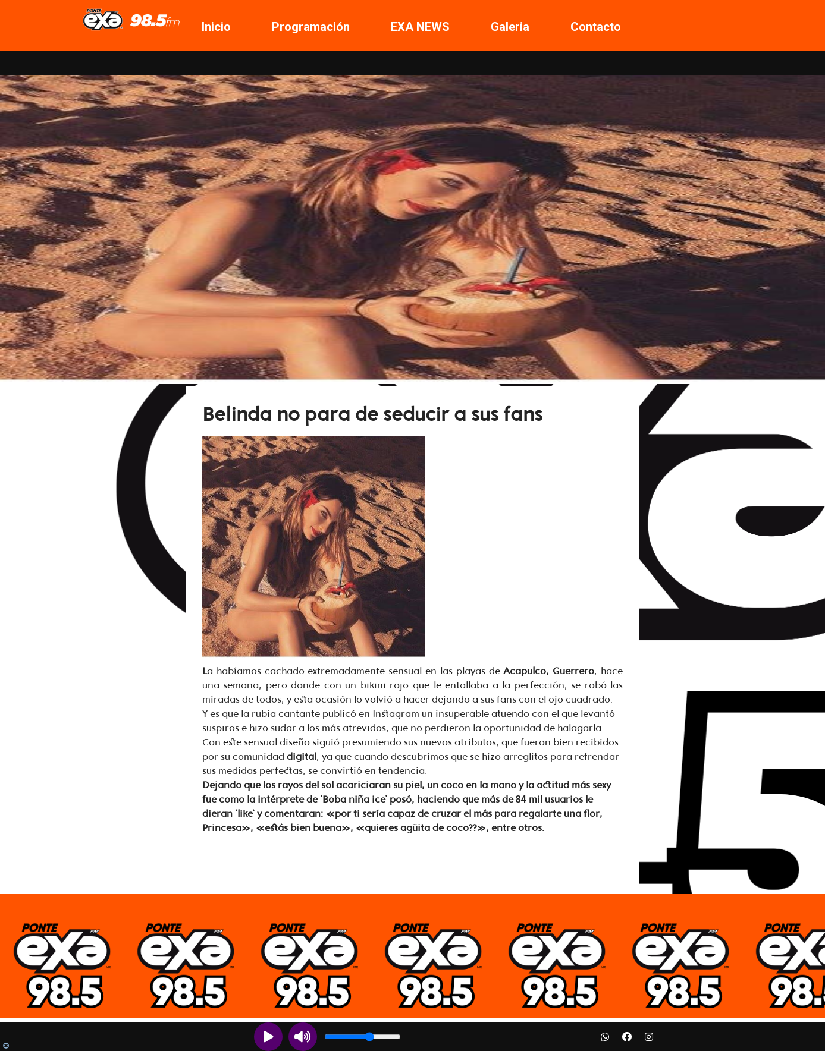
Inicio (216, 27)
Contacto (595, 27)
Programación (311, 27)
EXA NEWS (420, 27)
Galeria (510, 27)
